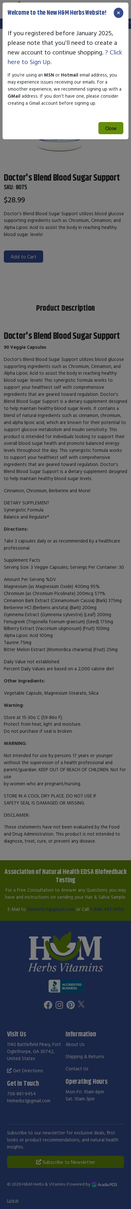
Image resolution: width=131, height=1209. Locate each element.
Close (111, 128)
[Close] (118, 13)
